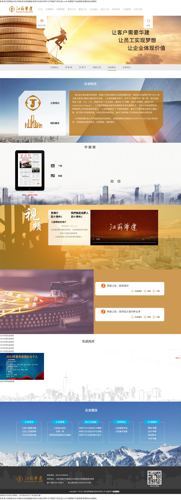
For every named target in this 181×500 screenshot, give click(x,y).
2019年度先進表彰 (7, 345)
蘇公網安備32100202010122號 (79, 483)
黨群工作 (72, 9)
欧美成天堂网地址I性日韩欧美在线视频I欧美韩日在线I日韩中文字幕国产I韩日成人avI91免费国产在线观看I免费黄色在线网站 (48, 1)
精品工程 (105, 9)
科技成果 (116, 9)
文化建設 (94, 9)
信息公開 (138, 9)
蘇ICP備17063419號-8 (55, 483)
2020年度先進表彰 (7, 342)
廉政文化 (83, 9)
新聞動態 (61, 9)
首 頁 (40, 9)
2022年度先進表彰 (7, 336)
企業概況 (50, 9)
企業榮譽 (127, 9)
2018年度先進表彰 (7, 348)
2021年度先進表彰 (7, 339)
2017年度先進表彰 (7, 351)
